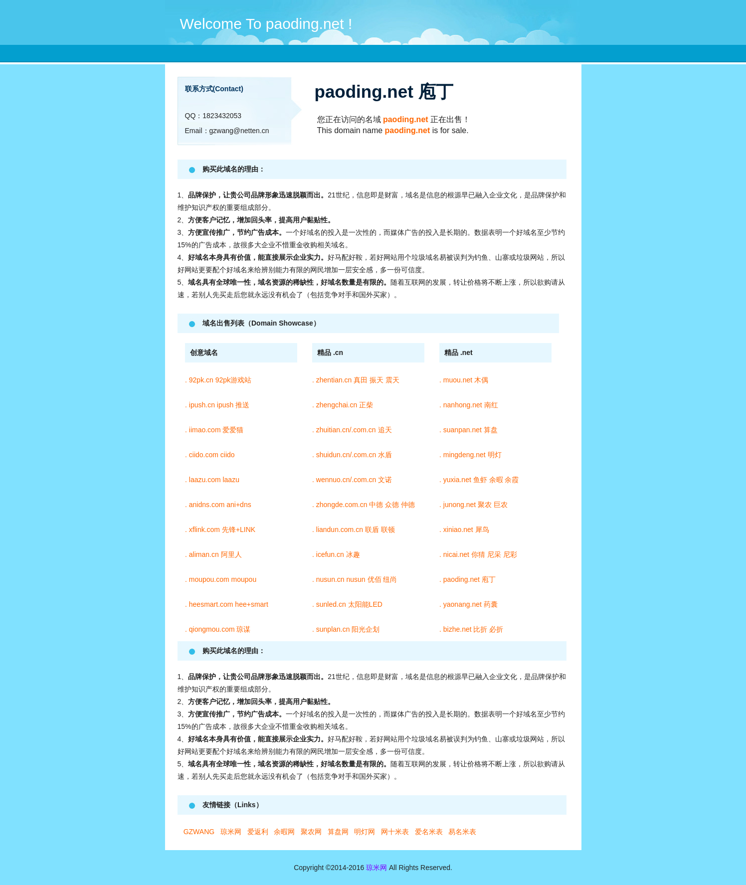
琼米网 (376, 868)
